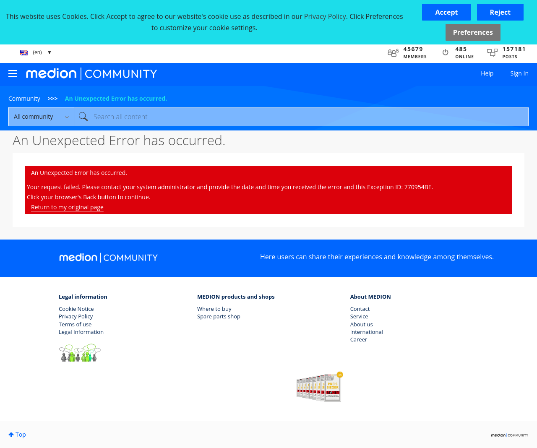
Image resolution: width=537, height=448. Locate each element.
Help (487, 73)
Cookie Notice (76, 309)
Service (359, 316)
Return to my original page (67, 207)
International (366, 332)
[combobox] (301, 116)
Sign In (519, 73)
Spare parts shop (218, 316)
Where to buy (214, 309)
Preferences (473, 32)
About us (361, 324)
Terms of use (75, 324)
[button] (446, 12)
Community (24, 98)
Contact (360, 309)
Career (359, 339)
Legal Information (81, 332)
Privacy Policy (76, 316)
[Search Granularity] (41, 116)
